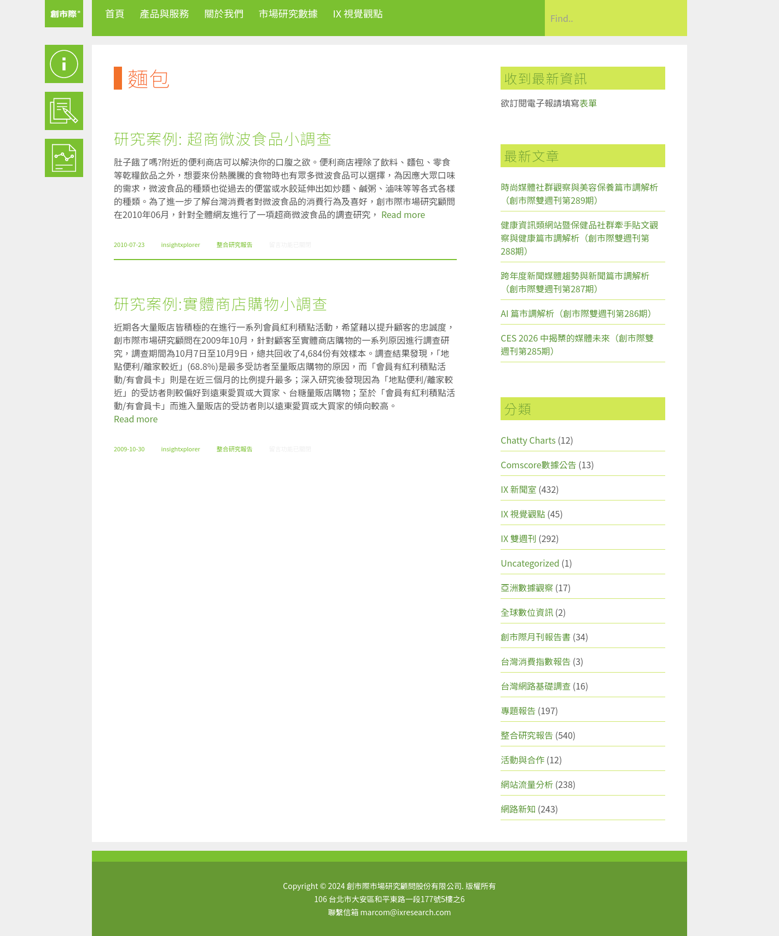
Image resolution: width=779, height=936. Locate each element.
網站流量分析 (527, 784)
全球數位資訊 (527, 612)
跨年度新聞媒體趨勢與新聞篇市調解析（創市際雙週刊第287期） (575, 282)
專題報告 (518, 710)
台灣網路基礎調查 (536, 685)
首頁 (115, 13)
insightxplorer (180, 244)
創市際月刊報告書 (536, 636)
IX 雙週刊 (518, 538)
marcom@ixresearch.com (406, 911)
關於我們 (223, 13)
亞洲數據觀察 (527, 587)
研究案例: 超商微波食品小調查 (223, 138)
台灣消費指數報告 (536, 661)
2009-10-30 (129, 448)
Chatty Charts (528, 439)
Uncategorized (530, 562)
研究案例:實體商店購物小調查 (221, 303)
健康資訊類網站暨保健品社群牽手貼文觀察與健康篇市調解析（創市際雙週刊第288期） (579, 237)
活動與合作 (522, 759)
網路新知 (518, 808)
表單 (588, 102)
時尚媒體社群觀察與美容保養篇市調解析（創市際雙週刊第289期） (579, 193)
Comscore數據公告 (539, 464)
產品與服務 (164, 13)
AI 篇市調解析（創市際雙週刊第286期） (578, 313)
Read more (403, 214)
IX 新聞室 (518, 489)
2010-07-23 (129, 244)
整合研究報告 (235, 244)
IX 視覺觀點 (358, 13)
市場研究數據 (288, 13)
